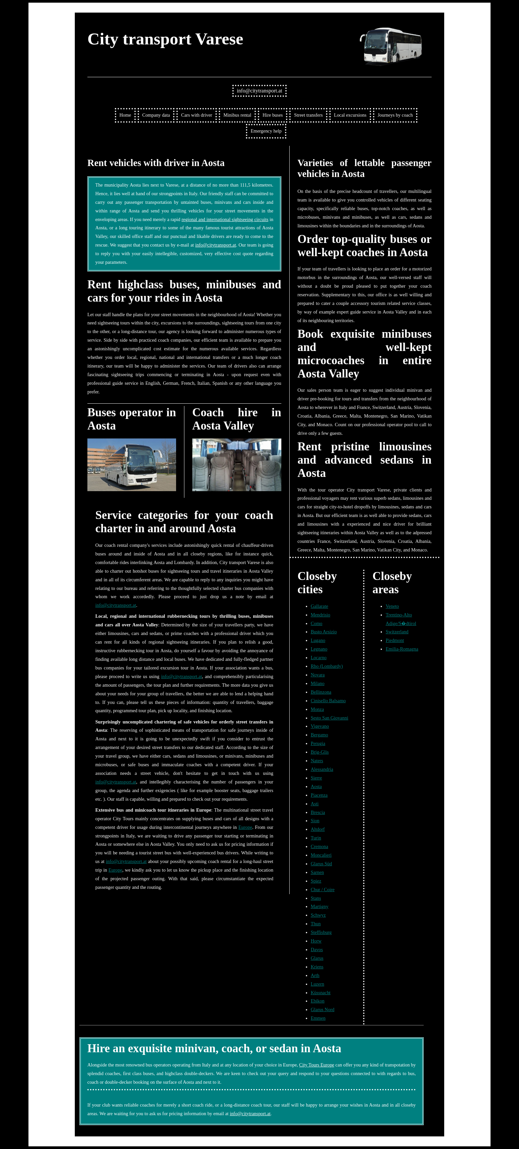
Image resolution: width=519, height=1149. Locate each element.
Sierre (316, 777)
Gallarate (319, 606)
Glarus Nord (323, 1009)
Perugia (318, 743)
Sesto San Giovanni (330, 717)
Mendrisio (320, 614)
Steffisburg (321, 932)
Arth (315, 975)
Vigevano (320, 726)
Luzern (317, 984)
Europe (245, 827)
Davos (317, 949)
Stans (316, 898)
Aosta (316, 786)
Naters (317, 760)
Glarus (317, 958)
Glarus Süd (321, 863)
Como (316, 623)
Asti (315, 803)
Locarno (319, 657)
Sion (315, 820)
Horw (316, 941)
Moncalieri (321, 855)
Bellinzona (321, 692)
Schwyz (318, 915)
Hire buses (272, 115)
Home (125, 115)
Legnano (319, 649)
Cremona (319, 846)
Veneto (392, 606)
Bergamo (319, 734)
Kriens (317, 966)
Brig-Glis (320, 752)
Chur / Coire (323, 889)
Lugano (318, 640)
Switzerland (397, 631)
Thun (316, 923)
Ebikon (318, 1001)
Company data (156, 115)
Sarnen (317, 872)
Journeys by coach (395, 115)
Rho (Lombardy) (327, 666)
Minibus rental (237, 115)
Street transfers (308, 115)
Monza (317, 709)
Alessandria (322, 769)
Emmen (318, 1018)
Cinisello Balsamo (328, 700)
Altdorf (318, 829)
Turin (316, 837)
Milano (318, 683)
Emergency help (266, 131)
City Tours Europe (316, 1064)
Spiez (316, 881)
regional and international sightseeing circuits (224, 219)
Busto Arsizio (324, 631)
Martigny (320, 906)
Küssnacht (321, 992)
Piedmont (395, 640)
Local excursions (350, 115)
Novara (318, 674)
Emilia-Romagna (402, 649)
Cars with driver (196, 115)
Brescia (318, 812)
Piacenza (319, 795)
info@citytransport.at (259, 90)
